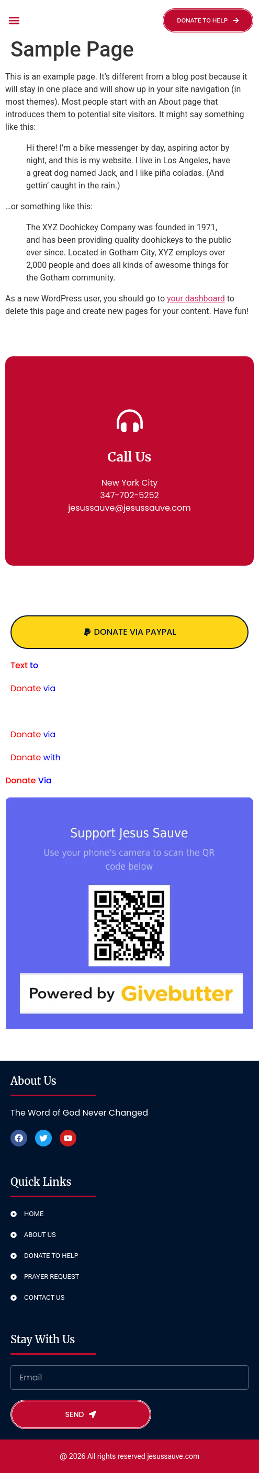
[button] (13, 20)
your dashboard (196, 298)
